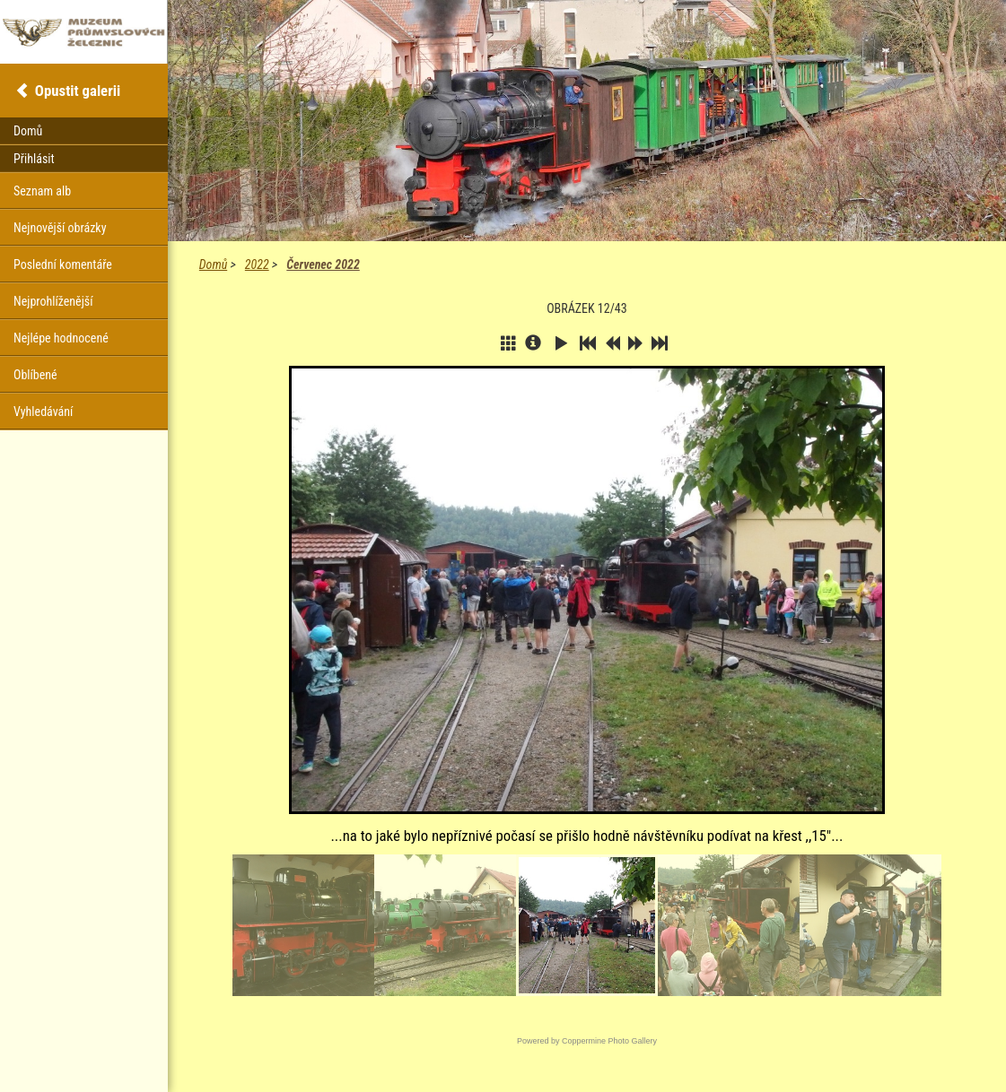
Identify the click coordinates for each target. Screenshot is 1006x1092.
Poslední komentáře (62, 264)
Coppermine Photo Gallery (609, 1040)
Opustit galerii (77, 91)
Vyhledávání (43, 411)
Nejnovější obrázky (60, 228)
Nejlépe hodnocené (61, 338)
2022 (257, 264)
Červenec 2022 (322, 264)
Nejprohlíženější (52, 301)
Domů (213, 264)
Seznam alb (42, 191)
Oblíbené (35, 375)
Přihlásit (34, 159)
